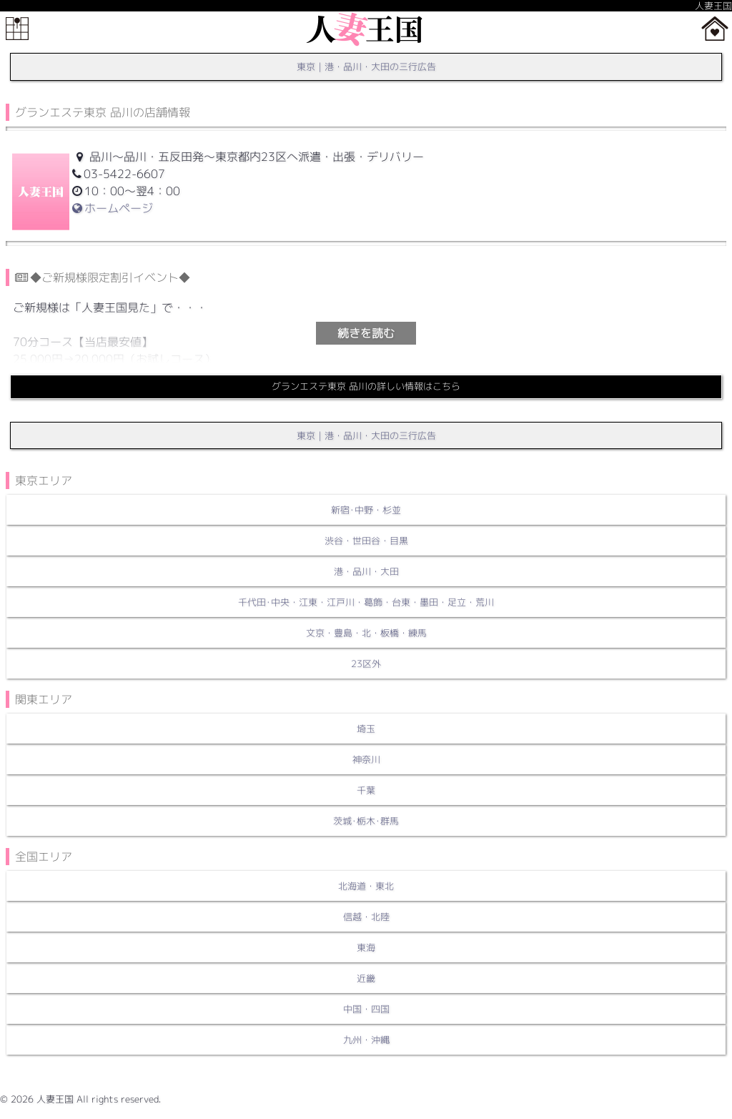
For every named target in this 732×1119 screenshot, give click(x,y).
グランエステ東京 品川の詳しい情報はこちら (366, 386)
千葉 (366, 790)
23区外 (366, 663)
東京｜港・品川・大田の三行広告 (366, 66)
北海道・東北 (366, 885)
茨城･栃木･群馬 (366, 820)
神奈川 (366, 759)
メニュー (17, 28)
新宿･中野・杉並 (366, 509)
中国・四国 (366, 1008)
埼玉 (366, 728)
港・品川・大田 (366, 571)
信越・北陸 (366, 916)
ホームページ (112, 208)
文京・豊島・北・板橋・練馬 (366, 632)
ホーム (714, 28)
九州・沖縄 (366, 1039)
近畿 (366, 978)
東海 (366, 947)
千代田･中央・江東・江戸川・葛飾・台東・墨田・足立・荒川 (366, 602)
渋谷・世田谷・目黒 (366, 540)
